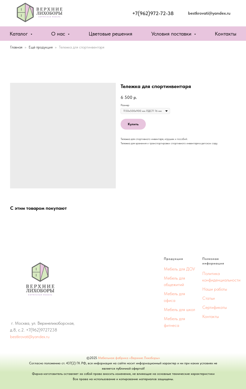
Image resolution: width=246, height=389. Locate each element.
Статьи (208, 298)
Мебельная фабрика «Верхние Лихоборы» (129, 358)
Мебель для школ (179, 309)
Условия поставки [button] (172, 33)
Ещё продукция (41, 47)
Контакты (225, 33)
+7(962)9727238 (41, 329)
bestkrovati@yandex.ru (29, 336)
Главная (16, 47)
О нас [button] (59, 33)
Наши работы (214, 289)
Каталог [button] (19, 33)
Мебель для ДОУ (179, 268)
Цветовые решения (110, 33)
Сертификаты (214, 307)
